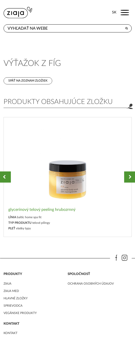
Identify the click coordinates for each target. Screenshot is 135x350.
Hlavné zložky (16, 298)
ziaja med (11, 290)
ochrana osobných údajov (91, 283)
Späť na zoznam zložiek (27, 80)
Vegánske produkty (20, 313)
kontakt (10, 333)
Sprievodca (13, 305)
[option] (68, 177)
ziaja (7, 283)
